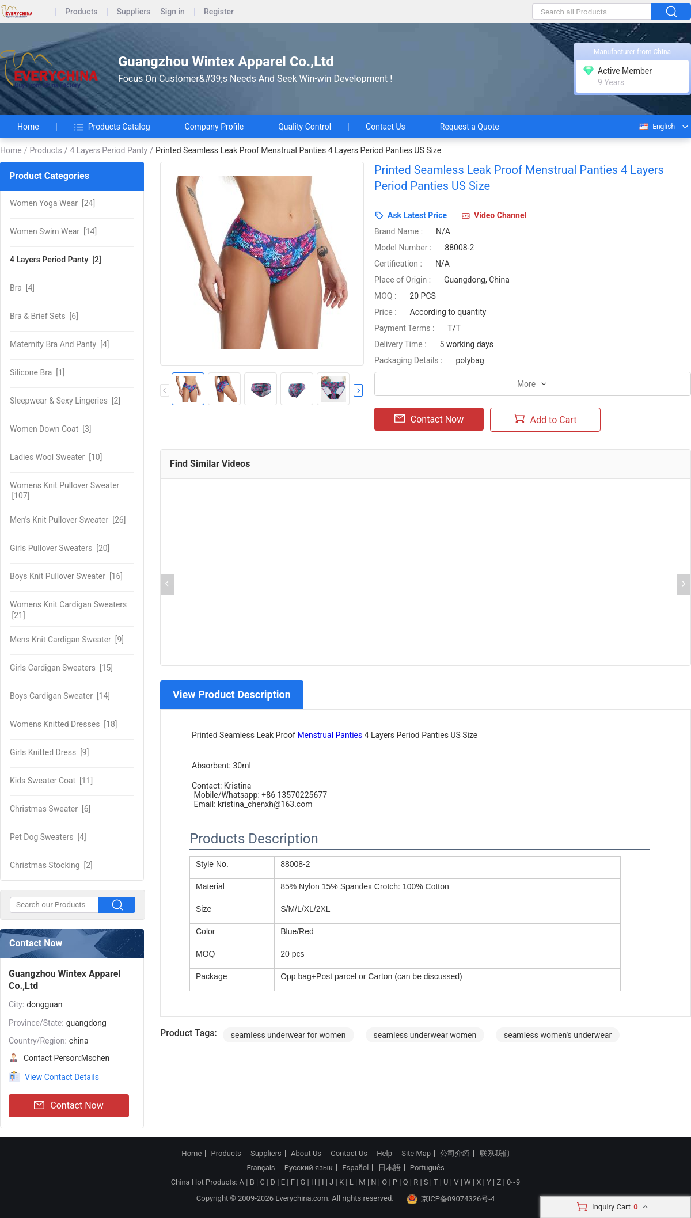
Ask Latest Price (417, 215)
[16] (66, 576)
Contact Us (385, 126)
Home (28, 126)
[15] (61, 667)
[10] (56, 457)
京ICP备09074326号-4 (451, 1199)
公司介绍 (455, 1153)
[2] (55, 259)
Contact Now (68, 1106)
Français (260, 1167)
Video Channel (500, 215)
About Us (306, 1153)
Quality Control (304, 126)
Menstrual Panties (329, 735)
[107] (64, 490)
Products (81, 12)
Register (219, 12)
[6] (44, 316)
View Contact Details (62, 1077)
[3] (51, 428)
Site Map (416, 1153)
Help (384, 1153)
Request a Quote (469, 126)
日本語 (389, 1167)
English (656, 127)
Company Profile (214, 126)
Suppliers (134, 12)
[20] (59, 548)
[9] (67, 639)
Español (355, 1167)
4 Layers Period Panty (108, 150)
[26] (68, 519)
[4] (22, 287)
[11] (51, 780)
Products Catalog (112, 126)
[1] (37, 372)
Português (427, 1167)
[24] (52, 203)
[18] (63, 724)
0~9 (513, 1182)
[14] (53, 231)
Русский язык (308, 1167)
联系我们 (495, 1153)
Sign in (172, 12)
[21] (68, 609)
